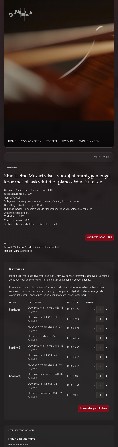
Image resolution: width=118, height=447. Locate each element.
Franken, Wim (11, 251)
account (68, 141)
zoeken (51, 141)
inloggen (107, 157)
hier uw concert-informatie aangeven (77, 276)
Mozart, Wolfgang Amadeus (19, 247)
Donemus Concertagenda (76, 280)
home (12, 141)
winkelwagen (89, 141)
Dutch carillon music (21, 438)
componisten (31, 141)
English (97, 157)
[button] (99, 237)
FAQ (83, 295)
